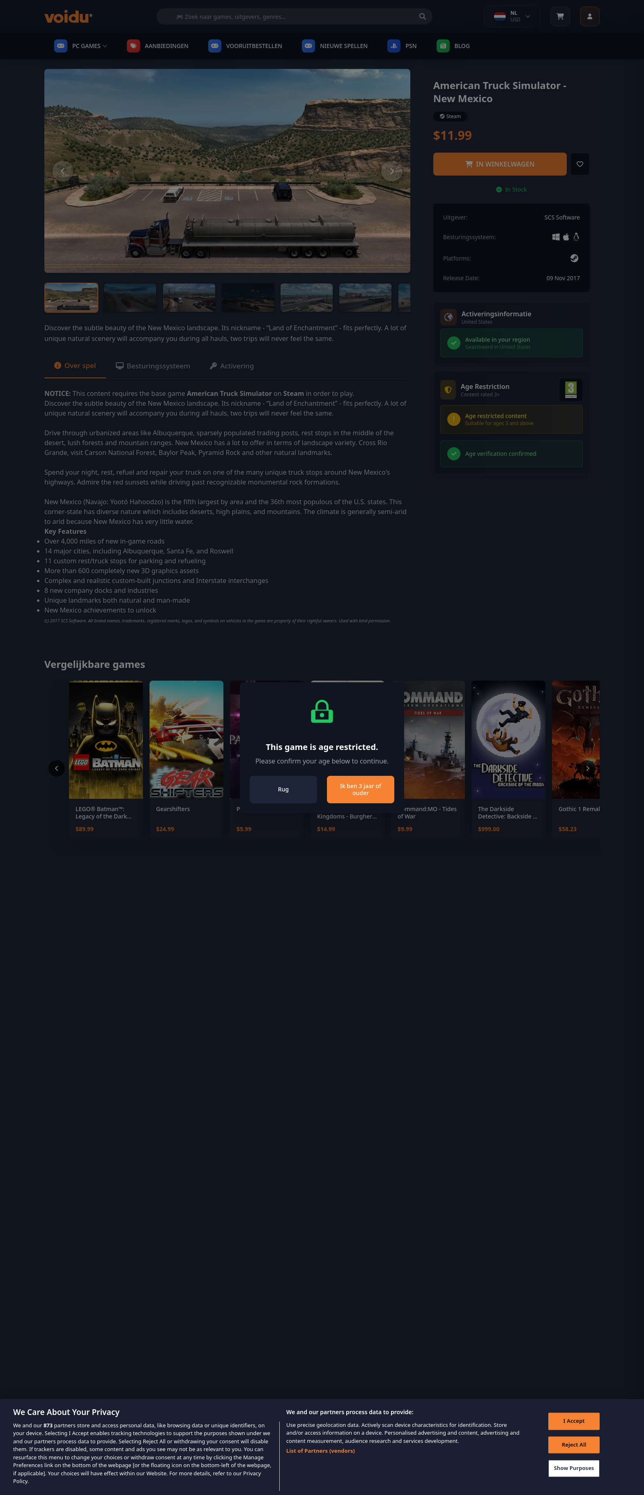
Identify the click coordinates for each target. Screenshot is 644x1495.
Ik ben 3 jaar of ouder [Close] (360, 789)
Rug (283, 789)
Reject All (572, 1451)
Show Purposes (572, 1475)
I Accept (572, 1427)
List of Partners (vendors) (320, 1456)
